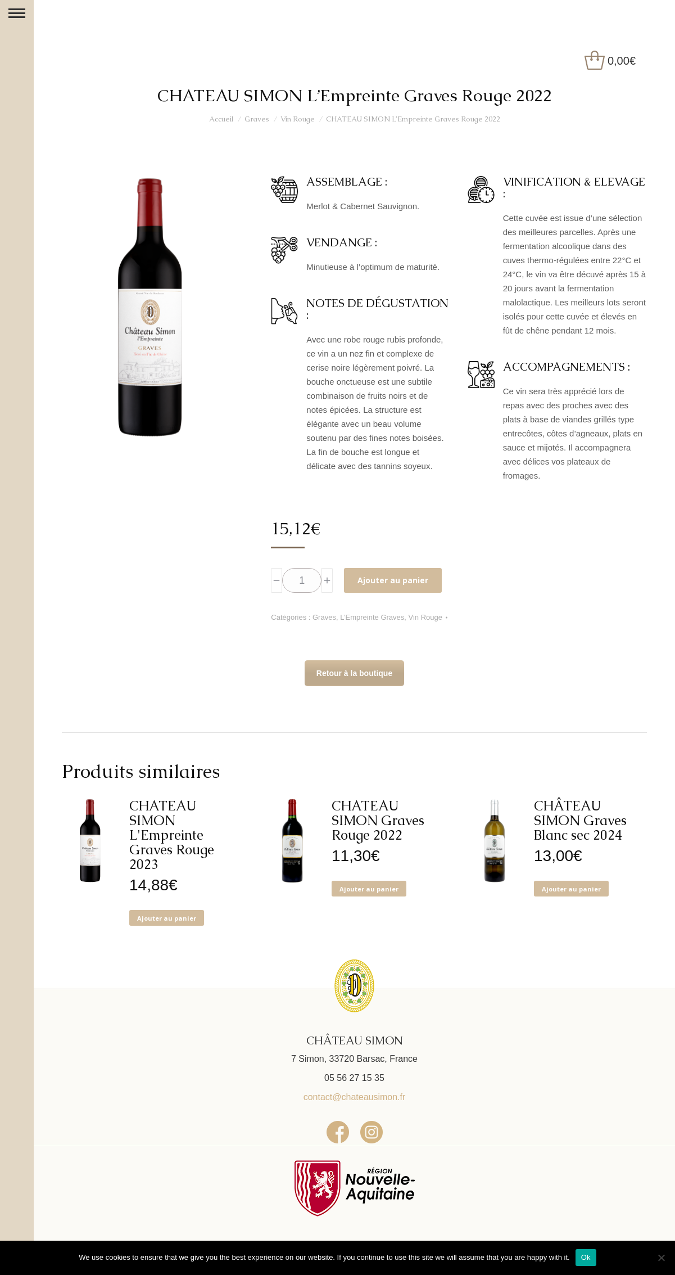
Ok (586, 1257)
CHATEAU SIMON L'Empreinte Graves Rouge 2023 (171, 835)
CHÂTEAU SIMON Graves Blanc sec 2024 (580, 821)
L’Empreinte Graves (372, 617)
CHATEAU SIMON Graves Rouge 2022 (378, 821)
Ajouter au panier (392, 580)
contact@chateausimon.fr (354, 1097)
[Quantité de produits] (301, 580)
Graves (324, 617)
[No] (661, 1257)
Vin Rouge (425, 617)
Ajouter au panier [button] (166, 918)
